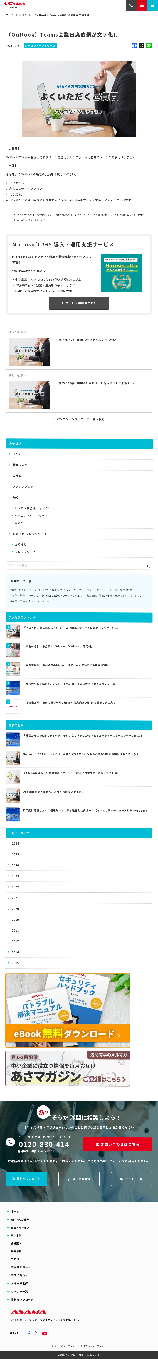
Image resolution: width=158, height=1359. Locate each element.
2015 (15, 963)
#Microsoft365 (124, 590)
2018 (15, 930)
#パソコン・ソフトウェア (79, 590)
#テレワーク (36, 595)
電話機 (19, 523)
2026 (15, 843)
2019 (15, 920)
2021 (15, 898)
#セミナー (44, 601)
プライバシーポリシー (65, 1345)
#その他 (43, 590)
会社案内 (16, 1243)
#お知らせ (56, 590)
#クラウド (67, 595)
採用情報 (16, 1251)
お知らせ (21, 544)
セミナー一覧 (131, 1179)
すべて (17, 454)
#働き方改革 (113, 595)
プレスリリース (25, 552)
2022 (15, 887)
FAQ (15, 497)
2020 (15, 909)
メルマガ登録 (79, 1179)
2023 (15, 876)
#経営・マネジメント (23, 601)
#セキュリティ (19, 595)
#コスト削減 (82, 595)
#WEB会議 (52, 595)
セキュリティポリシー (94, 1345)
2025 (15, 854)
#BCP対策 (98, 595)
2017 (15, 941)
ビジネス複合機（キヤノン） (34, 508)
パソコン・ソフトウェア (31, 516)
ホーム (10, 15)
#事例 (13, 590)
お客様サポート (21, 1267)
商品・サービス (20, 1227)
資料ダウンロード (26, 1178)
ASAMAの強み (20, 1219)
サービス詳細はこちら (79, 303)
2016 (15, 952)
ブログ (23, 15)
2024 (15, 865)
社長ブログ (20, 465)
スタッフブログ (23, 486)
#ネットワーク (28, 590)
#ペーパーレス (131, 595)
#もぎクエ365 (105, 590)
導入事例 (16, 1235)
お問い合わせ (19, 1275)
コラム (17, 476)
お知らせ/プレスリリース (30, 534)
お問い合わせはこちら (118, 1144)
